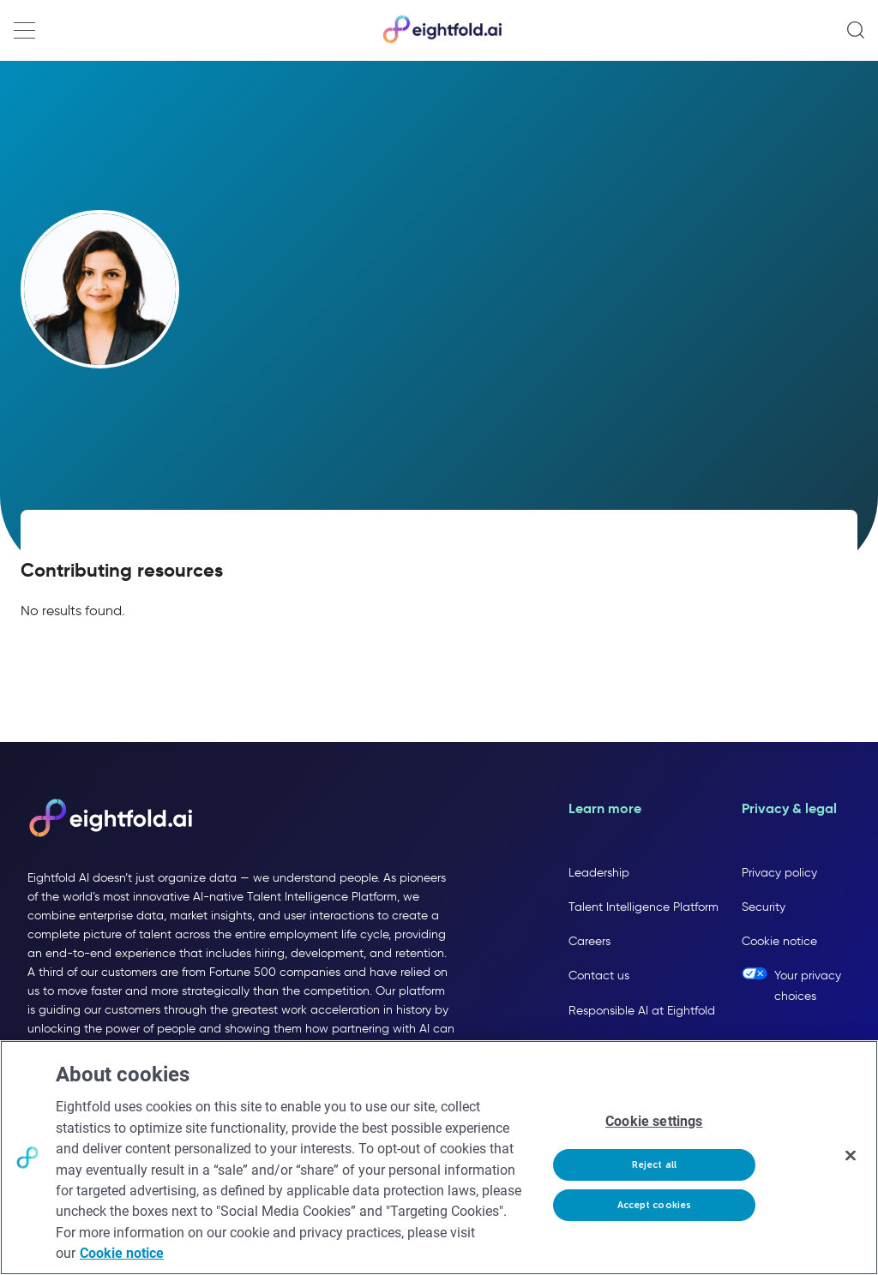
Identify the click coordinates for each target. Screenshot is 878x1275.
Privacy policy (779, 872)
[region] (439, 1157)
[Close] (850, 1156)
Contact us (598, 976)
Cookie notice (779, 941)
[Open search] (855, 30)
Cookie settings (653, 1121)
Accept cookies (654, 1205)
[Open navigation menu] (24, 30)
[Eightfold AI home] (109, 819)
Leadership (598, 872)
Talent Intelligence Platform (643, 907)
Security (763, 907)
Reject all (654, 1165)
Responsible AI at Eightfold (641, 1010)
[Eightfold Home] (442, 40)
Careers (589, 941)
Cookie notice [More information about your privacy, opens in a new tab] (122, 1253)
